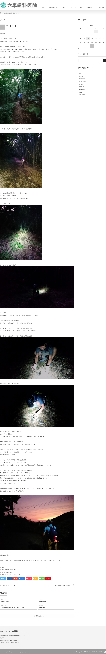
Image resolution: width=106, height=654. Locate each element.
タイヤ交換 (42, 607)
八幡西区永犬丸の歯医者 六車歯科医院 (92, 652)
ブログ (82, 7)
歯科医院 (81, 76)
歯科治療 (81, 84)
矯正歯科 (81, 92)
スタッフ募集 (82, 94)
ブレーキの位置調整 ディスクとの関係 (12, 607)
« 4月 (79, 48)
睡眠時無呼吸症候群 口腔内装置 (63, 585)
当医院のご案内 (53, 7)
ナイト (19, 574)
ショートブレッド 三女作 (9, 585)
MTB (3, 574)
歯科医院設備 (82, 78)
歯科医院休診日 (82, 89)
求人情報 (101, 7)
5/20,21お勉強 (5, 601)
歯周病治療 (81, 86)
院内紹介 (64, 7)
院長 (3, 567)
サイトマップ (23, 652)
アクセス (73, 7)
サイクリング (8, 574)
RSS (105, 652)
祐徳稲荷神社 (42, 601)
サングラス (15, 574)
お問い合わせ (91, 7)
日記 (14, 13)
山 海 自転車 (8, 13)
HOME (43, 7)
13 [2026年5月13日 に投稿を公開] (88, 38)
